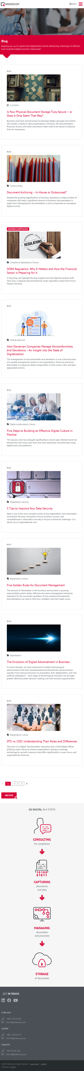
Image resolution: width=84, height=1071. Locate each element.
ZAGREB (4, 1028)
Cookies (43, 1064)
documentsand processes (42, 931)
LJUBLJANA (6, 1012)
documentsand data (42, 885)
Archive (25, 578)
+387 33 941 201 (13, 1051)
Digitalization (26, 262)
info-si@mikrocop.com (16, 1022)
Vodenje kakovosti (17, 340)
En (73, 4)
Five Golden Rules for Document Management (36, 585)
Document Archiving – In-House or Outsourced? (37, 192)
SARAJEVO (5, 1044)
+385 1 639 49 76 (13, 1035)
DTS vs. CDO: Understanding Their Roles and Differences (42, 741)
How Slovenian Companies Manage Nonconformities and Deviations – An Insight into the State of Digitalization (40, 350)
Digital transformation (19, 424)
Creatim (13, 1067)
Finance (35, 262)
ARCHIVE (9, 795)
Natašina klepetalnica (18, 229)
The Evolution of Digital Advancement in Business (38, 662)
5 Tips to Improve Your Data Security (30, 508)
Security (25, 502)
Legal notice (34, 1064)
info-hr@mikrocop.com (16, 1038)
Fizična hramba (16, 186)
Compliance (15, 262)
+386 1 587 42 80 (13, 1018)
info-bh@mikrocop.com (16, 1054)
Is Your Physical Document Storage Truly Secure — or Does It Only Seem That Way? (39, 113)
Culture (32, 424)
